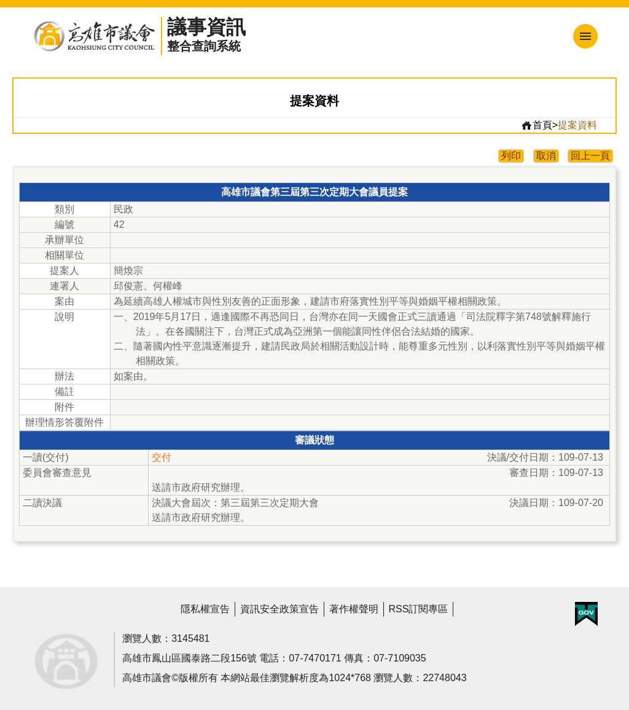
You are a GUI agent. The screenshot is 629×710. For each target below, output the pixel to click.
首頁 (536, 125)
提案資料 (577, 125)
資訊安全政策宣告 (279, 609)
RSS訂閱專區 (418, 609)
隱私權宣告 (205, 609)
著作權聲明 (353, 609)
